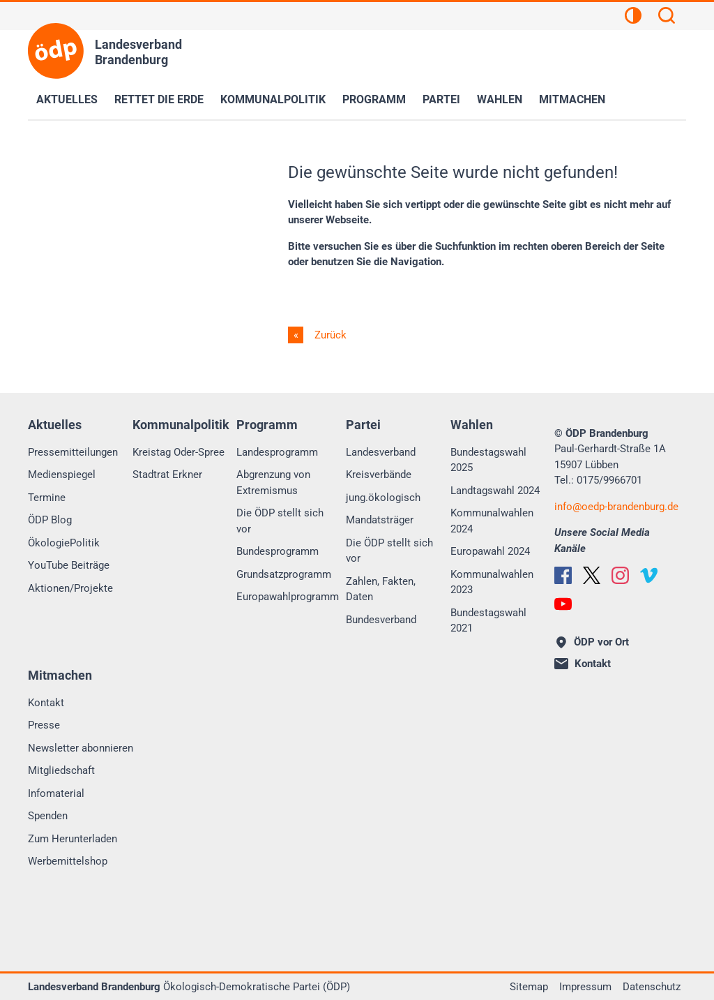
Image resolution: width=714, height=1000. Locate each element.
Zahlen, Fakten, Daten (381, 589)
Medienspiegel (62, 474)
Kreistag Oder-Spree (178, 452)
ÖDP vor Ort (592, 642)
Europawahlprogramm (287, 596)
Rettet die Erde (159, 99)
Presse (44, 725)
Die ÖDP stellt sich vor (280, 521)
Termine (47, 497)
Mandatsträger (379, 520)
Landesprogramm (277, 452)
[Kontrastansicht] (633, 17)
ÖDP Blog (50, 520)
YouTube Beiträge (68, 565)
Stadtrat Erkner (167, 474)
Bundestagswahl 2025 (488, 460)
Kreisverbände (378, 474)
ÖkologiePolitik (64, 543)
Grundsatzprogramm (283, 574)
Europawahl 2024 (490, 551)
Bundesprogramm (277, 551)
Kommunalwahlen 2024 (491, 521)
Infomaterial (56, 793)
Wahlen (499, 99)
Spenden (48, 815)
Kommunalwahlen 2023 (491, 582)
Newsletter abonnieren (80, 748)
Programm (374, 99)
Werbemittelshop (67, 861)
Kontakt (46, 702)
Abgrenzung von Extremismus (273, 482)
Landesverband (381, 452)
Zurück (329, 335)
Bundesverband (381, 619)
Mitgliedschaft (61, 770)
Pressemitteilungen (73, 452)
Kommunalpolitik (273, 99)
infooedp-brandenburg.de (616, 506)
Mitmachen (572, 99)
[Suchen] (667, 17)
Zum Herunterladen (72, 839)
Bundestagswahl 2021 (488, 620)
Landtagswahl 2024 (495, 490)
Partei (441, 99)
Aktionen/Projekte (70, 588)
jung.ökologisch (383, 497)
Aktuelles (67, 99)
